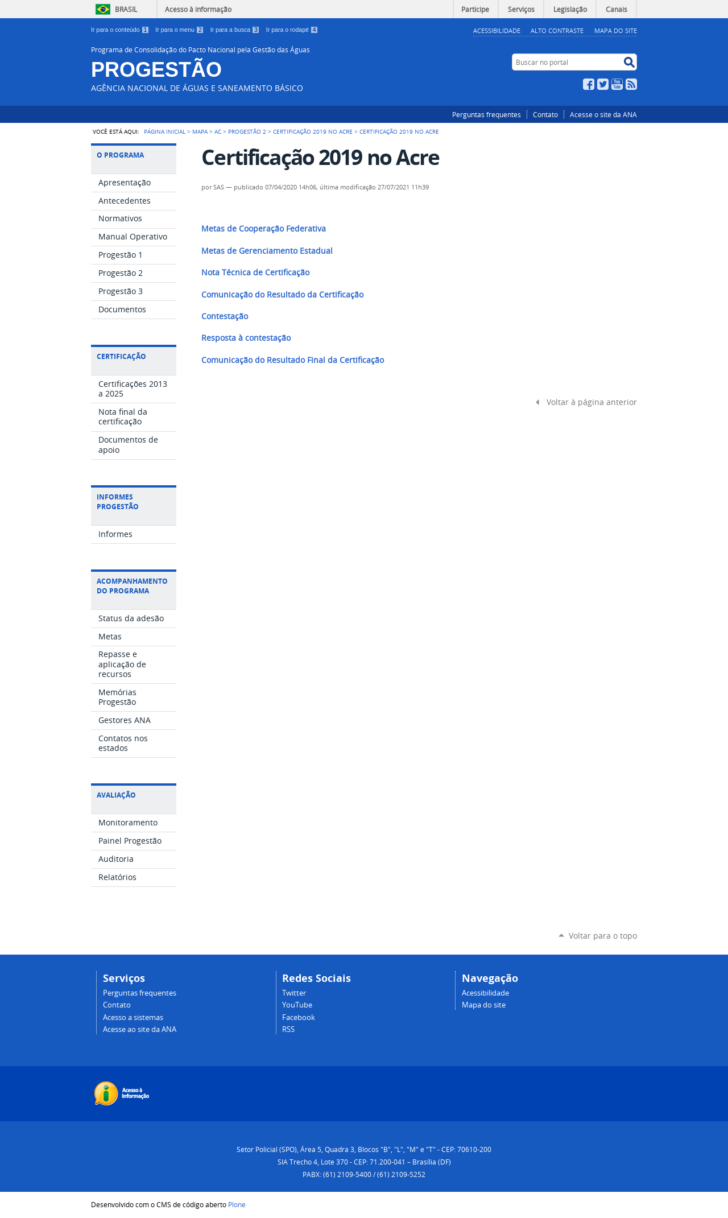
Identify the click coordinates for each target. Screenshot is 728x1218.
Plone (237, 1204)
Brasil (126, 9)
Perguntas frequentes (486, 114)
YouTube (617, 84)
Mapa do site (484, 1005)
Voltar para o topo (603, 935)
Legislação (570, 9)
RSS (631, 84)
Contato (545, 114)
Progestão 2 (247, 131)
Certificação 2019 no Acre (313, 131)
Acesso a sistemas (133, 1017)
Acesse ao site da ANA (139, 1029)
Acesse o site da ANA (603, 114)
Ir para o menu (180, 29)
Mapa (200, 131)
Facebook (588, 84)
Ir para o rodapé (292, 29)
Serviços (521, 9)
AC (217, 131)
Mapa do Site (615, 30)
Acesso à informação (198, 9)
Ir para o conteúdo (121, 29)
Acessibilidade (496, 30)
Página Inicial (164, 131)
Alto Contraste (557, 30)
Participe (475, 9)
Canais (616, 9)
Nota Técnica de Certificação (255, 272)
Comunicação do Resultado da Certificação (282, 295)
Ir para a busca (236, 29)
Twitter (603, 84)
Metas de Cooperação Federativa (263, 229)
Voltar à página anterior (592, 402)
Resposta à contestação (246, 338)
